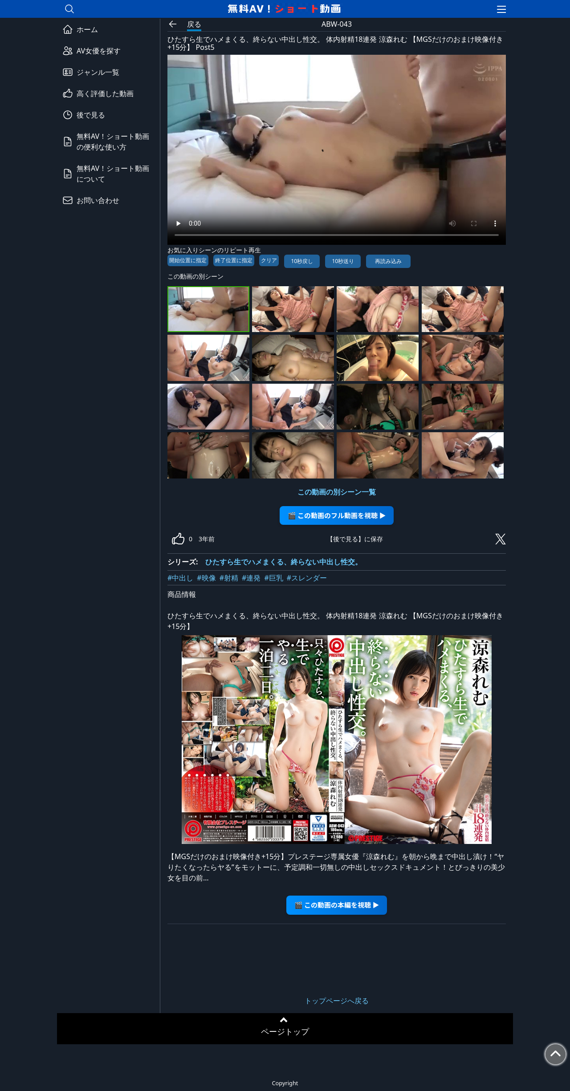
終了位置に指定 (233, 260)
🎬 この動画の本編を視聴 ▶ (336, 904)
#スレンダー (307, 577)
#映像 (206, 577)
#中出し (180, 577)
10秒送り (343, 261)
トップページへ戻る (337, 1001)
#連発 (251, 577)
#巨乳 (273, 577)
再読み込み (388, 261)
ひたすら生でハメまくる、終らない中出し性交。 (283, 562)
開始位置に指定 (188, 260)
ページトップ (285, 1031)
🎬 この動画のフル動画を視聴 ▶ (337, 515)
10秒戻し (302, 261)
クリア (269, 260)
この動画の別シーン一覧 (336, 492)
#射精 (229, 577)
